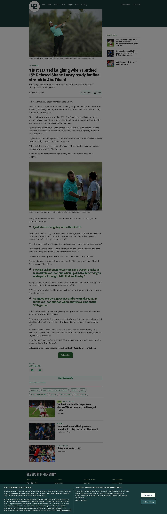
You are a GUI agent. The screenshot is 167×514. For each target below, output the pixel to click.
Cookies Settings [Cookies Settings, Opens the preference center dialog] (148, 502)
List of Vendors (80, 500)
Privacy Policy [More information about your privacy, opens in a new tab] (66, 510)
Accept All (148, 495)
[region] (83, 499)
